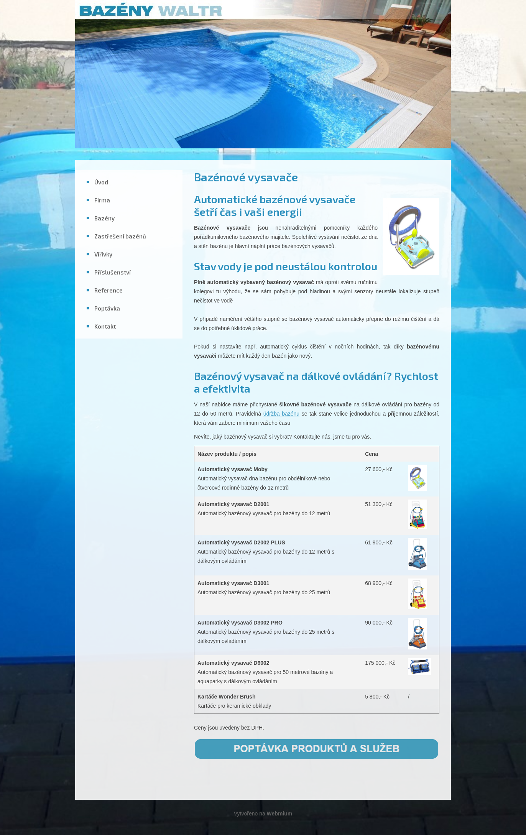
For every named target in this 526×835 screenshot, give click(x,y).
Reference (108, 290)
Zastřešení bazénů (120, 236)
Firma (102, 200)
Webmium (280, 813)
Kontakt (105, 326)
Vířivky (103, 254)
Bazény (104, 218)
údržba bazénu (281, 414)
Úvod (101, 182)
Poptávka (107, 308)
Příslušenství (112, 272)
